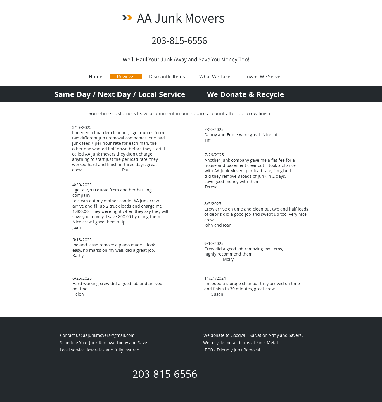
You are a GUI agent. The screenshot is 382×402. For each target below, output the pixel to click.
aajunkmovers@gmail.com (108, 335)
